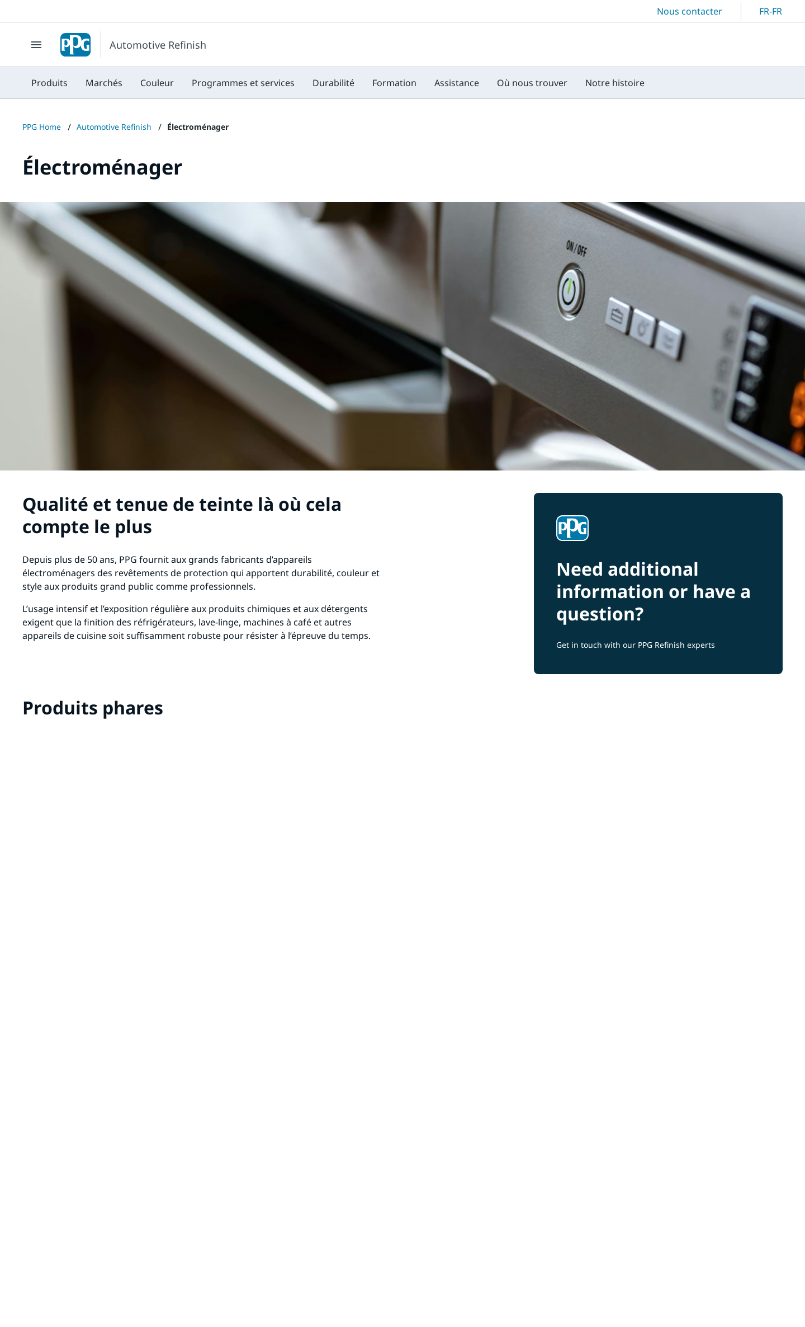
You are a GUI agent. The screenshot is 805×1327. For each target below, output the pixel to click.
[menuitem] (49, 83)
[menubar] (338, 83)
